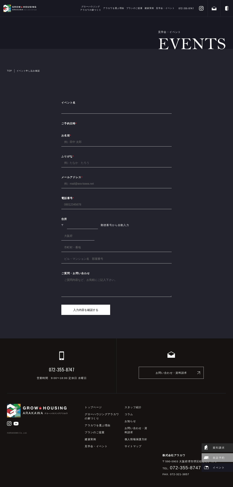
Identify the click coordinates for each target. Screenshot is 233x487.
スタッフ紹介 (133, 407)
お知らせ (130, 421)
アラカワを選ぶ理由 (113, 8)
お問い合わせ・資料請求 (171, 372)
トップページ (93, 407)
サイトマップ (133, 446)
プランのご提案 (134, 8)
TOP (9, 71)
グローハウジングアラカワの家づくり (90, 8)
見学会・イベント (165, 8)
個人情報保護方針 (136, 439)
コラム (129, 414)
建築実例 (149, 8)
